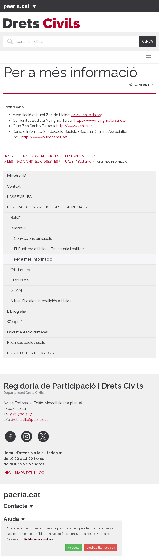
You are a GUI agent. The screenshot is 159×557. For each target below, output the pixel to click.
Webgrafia (16, 322)
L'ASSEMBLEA (19, 197)
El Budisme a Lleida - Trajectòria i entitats (49, 249)
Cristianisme (20, 270)
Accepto (73, 547)
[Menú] (34, 6)
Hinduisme (19, 280)
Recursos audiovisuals (26, 342)
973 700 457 (21, 414)
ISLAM (16, 290)
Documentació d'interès (27, 332)
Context (14, 186)
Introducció (16, 176)
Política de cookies (38, 539)
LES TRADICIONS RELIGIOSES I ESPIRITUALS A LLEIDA (55, 156)
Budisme (84, 161)
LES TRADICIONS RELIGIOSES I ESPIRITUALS (40, 161)
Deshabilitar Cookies (101, 547)
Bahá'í (15, 217)
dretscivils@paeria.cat (29, 419)
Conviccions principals (33, 238)
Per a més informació (33, 259)
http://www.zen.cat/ (74, 126)
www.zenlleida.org (86, 115)
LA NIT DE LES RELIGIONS (30, 353)
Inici (7, 156)
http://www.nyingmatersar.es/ (100, 120)
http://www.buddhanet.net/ (45, 137)
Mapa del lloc (29, 473)
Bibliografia (16, 311)
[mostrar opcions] (31, 506)
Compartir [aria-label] (140, 85)
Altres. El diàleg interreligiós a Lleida (40, 301)
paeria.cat (16, 6)
